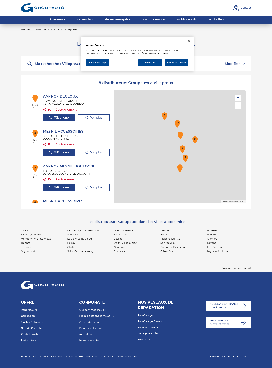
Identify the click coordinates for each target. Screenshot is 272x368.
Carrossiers (28, 316)
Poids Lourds (29, 334)
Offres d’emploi (89, 322)
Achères (212, 235)
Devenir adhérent (90, 328)
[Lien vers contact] (242, 8)
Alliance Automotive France (119, 356)
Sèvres (118, 239)
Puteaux (212, 230)
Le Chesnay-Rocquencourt (83, 230)
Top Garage (145, 315)
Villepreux (71, 29)
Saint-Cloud (121, 235)
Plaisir (24, 230)
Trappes (25, 243)
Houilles (165, 235)
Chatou (71, 247)
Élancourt (27, 247)
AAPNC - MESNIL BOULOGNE (69, 166)
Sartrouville (167, 243)
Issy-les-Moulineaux (219, 251)
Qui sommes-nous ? (92, 310)
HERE (242, 202)
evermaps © (244, 268)
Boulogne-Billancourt (173, 247)
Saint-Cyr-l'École (31, 235)
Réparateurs (29, 310)
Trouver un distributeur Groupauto (42, 29)
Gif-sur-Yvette (168, 251)
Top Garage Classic (150, 321)
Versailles (73, 235)
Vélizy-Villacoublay (125, 243)
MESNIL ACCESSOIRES (63, 131)
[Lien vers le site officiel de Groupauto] (42, 7)
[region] (137, 54)
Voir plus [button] (93, 117)
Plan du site (28, 356)
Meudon (165, 230)
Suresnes (119, 251)
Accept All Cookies (176, 63)
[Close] (189, 41)
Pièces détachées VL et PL (96, 316)
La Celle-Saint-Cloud (79, 239)
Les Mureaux (214, 247)
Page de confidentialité (81, 356)
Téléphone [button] (59, 117)
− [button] (238, 105)
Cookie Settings (98, 63)
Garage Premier (148, 333)
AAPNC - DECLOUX (60, 96)
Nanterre (119, 247)
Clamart (212, 239)
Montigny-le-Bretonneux (36, 239)
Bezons (211, 243)
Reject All (150, 63)
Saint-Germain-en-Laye (81, 251)
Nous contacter (89, 340)
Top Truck (144, 339)
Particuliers (28, 340)
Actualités (85, 334)
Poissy (71, 243)
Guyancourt (28, 251)
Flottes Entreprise (32, 322)
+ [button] (238, 98)
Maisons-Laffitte (170, 239)
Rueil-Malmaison (124, 230)
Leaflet (224, 202)
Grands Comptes (32, 328)
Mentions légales (51, 356)
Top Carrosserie (148, 327)
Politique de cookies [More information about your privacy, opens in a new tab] (158, 53)
